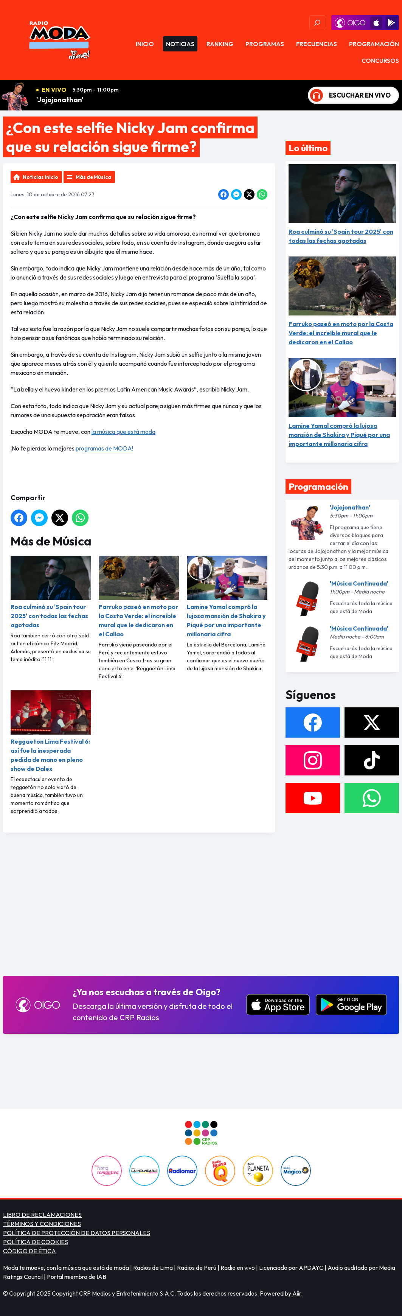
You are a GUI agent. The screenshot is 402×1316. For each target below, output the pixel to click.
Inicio (145, 44)
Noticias (180, 44)
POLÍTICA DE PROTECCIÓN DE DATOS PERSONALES (76, 1233)
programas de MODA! (104, 448)
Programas (264, 44)
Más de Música (93, 177)
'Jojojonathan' (60, 99)
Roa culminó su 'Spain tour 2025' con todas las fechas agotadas (51, 592)
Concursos (380, 60)
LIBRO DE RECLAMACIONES (42, 1214)
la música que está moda (123, 431)
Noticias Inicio (40, 177)
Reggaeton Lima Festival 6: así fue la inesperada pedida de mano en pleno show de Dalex (51, 731)
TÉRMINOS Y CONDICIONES (42, 1223)
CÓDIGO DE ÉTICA (29, 1251)
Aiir (296, 1293)
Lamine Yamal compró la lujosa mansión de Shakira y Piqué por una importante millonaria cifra (227, 597)
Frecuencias (316, 44)
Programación (374, 44)
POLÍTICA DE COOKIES (35, 1242)
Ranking (219, 44)
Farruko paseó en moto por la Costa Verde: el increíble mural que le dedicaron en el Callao (139, 597)
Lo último (308, 148)
